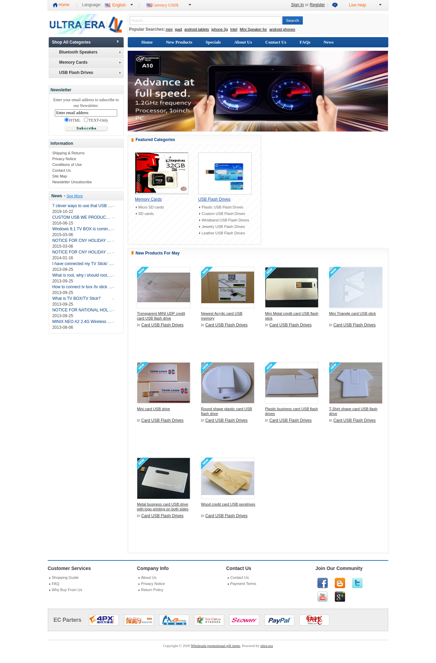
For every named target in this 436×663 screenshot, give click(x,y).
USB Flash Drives (90, 72)
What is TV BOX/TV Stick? (76, 298)
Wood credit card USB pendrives (228, 504)
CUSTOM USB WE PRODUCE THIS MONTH (82, 217)
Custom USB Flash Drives (223, 214)
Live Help (357, 5)
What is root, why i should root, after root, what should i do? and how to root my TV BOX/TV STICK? (82, 275)
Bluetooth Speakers (90, 52)
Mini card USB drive (153, 409)
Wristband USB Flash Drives (225, 220)
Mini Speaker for (253, 29)
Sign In (297, 4)
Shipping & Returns (68, 153)
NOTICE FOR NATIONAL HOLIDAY (82, 310)
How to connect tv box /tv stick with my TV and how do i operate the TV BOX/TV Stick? (82, 286)
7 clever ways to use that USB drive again (82, 205)
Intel (233, 29)
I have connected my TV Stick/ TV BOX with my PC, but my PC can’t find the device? (82, 263)
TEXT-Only (96, 120)
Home (64, 4)
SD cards (146, 214)
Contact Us (61, 170)
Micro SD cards (151, 207)
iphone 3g (220, 29)
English (119, 5)
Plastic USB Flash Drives (222, 207)
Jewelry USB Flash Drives (223, 227)
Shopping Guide (65, 577)
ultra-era (267, 646)
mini (169, 29)
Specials (213, 42)
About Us (243, 42)
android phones (282, 29)
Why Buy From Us (67, 590)
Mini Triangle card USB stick (352, 313)
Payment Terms (243, 584)
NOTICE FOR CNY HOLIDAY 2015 (82, 240)
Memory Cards (90, 62)
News (56, 196)
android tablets (196, 29)
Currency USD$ (165, 5)
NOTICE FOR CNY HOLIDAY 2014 (82, 252)
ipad (178, 29)
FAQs (305, 42)
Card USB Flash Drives (162, 325)
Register (317, 4)
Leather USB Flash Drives (223, 233)
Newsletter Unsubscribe (72, 182)
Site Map (59, 176)
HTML (72, 120)
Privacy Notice (64, 159)
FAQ (55, 584)
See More (74, 196)
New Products (179, 42)
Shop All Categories (71, 42)
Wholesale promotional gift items (215, 646)
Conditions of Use (67, 165)
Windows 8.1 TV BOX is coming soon (82, 229)
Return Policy (152, 590)
